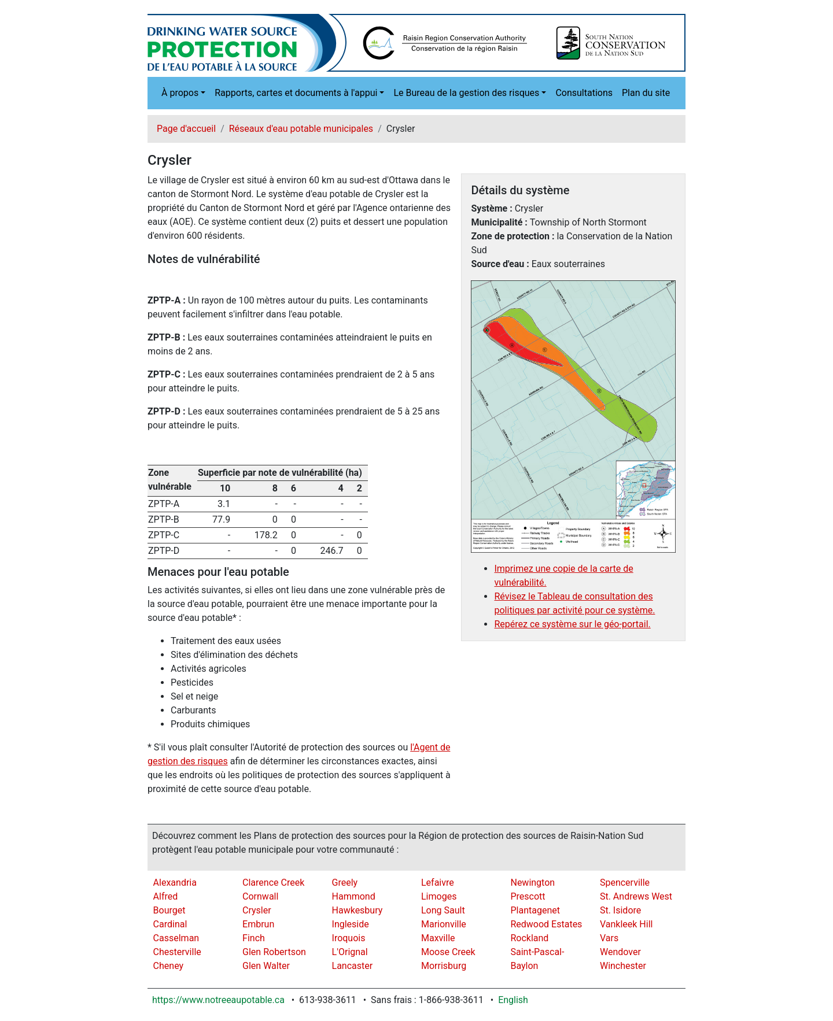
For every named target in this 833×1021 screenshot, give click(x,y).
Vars (609, 938)
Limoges (438, 896)
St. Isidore (620, 910)
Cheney (168, 965)
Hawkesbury (357, 910)
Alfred (165, 896)
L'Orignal (350, 951)
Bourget (169, 910)
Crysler (256, 910)
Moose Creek (448, 951)
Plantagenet (534, 910)
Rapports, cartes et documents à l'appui (296, 92)
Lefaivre (437, 882)
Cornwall (260, 896)
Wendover (620, 951)
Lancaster (352, 965)
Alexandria (175, 882)
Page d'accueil (186, 128)
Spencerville (625, 882)
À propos (179, 92)
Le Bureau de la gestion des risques (466, 92)
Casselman (176, 938)
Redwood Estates (546, 924)
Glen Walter (266, 965)
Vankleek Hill (626, 924)
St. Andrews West (636, 896)
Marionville (443, 924)
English (513, 999)
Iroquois (349, 938)
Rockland (529, 938)
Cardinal (170, 924)
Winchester (623, 965)
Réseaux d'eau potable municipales (301, 128)
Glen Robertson (274, 951)
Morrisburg (443, 965)
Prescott (527, 896)
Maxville (438, 938)
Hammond (353, 896)
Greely (345, 882)
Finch (253, 938)
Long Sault (443, 910)
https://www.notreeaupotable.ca (218, 999)
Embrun (258, 924)
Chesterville (177, 951)
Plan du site (646, 92)
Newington (532, 882)
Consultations (584, 92)
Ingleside (350, 924)
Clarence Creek (273, 882)
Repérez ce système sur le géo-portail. (572, 624)
